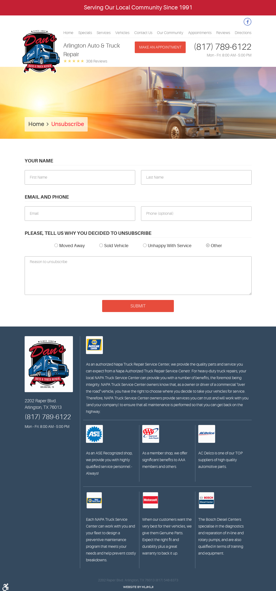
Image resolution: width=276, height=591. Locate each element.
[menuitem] (68, 33)
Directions (243, 33)
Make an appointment (160, 47)
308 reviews (96, 61)
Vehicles (122, 33)
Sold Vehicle (116, 245)
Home (68, 33)
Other (216, 245)
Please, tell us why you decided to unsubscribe (88, 233)
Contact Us (143, 33)
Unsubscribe (67, 124)
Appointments (200, 33)
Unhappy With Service (169, 245)
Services (104, 33)
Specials (85, 33)
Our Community (170, 33)
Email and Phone (47, 197)
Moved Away (72, 245)
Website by (138, 587)
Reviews (223, 33)
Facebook (247, 22)
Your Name (39, 161)
